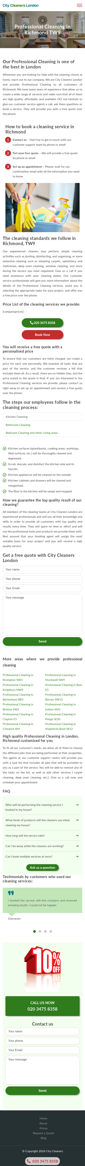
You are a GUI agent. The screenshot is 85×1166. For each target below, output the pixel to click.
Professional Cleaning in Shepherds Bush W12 (60, 726)
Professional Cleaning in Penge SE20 (60, 716)
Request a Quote (43, 1133)
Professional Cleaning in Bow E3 (63, 687)
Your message (42, 1070)
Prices (43, 1128)
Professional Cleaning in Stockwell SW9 (60, 677)
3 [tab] (45, 931)
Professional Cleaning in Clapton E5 (18, 716)
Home (43, 1118)
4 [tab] (50, 931)
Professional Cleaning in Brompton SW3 (18, 677)
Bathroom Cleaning (18, 424)
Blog (43, 1138)
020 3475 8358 (42, 1161)
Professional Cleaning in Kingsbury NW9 (18, 687)
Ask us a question (42, 867)
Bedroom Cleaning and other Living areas (32, 432)
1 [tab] (34, 931)
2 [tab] (40, 931)
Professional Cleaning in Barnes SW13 (60, 697)
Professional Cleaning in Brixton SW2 (18, 706)
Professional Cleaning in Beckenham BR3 (18, 697)
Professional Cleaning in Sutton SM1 (60, 706)
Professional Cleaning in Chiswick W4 (18, 726)
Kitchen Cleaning (16, 416)
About (43, 1123)
